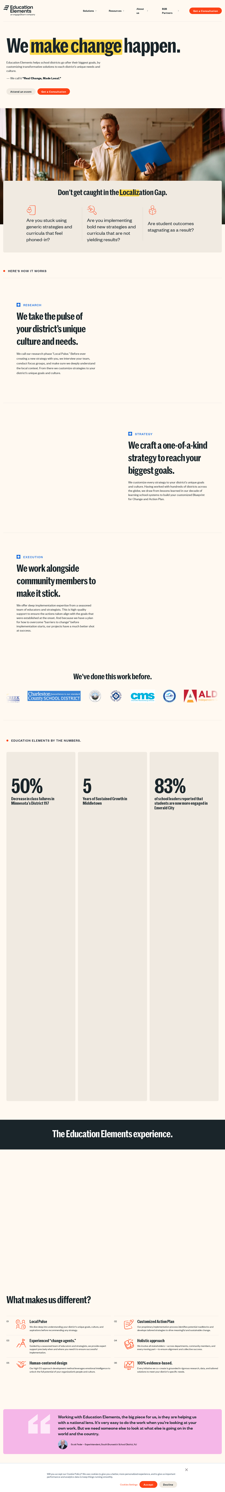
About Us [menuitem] (147, 1424)
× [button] (186, 1469)
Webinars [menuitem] (109, 1451)
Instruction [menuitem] (73, 1431)
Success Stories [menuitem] (112, 1431)
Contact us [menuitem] (146, 1444)
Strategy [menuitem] (72, 1444)
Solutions (88, 10)
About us (140, 10)
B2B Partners (167, 10)
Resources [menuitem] (113, 1424)
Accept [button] (148, 1484)
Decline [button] (168, 1484)
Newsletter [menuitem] (109, 1444)
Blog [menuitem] (106, 1437)
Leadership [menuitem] (74, 1437)
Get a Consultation (205, 11)
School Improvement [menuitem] (78, 1457)
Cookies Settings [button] (129, 1484)
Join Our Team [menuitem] (147, 1437)
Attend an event (21, 91)
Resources (115, 10)
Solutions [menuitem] (76, 1424)
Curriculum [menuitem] (74, 1451)
